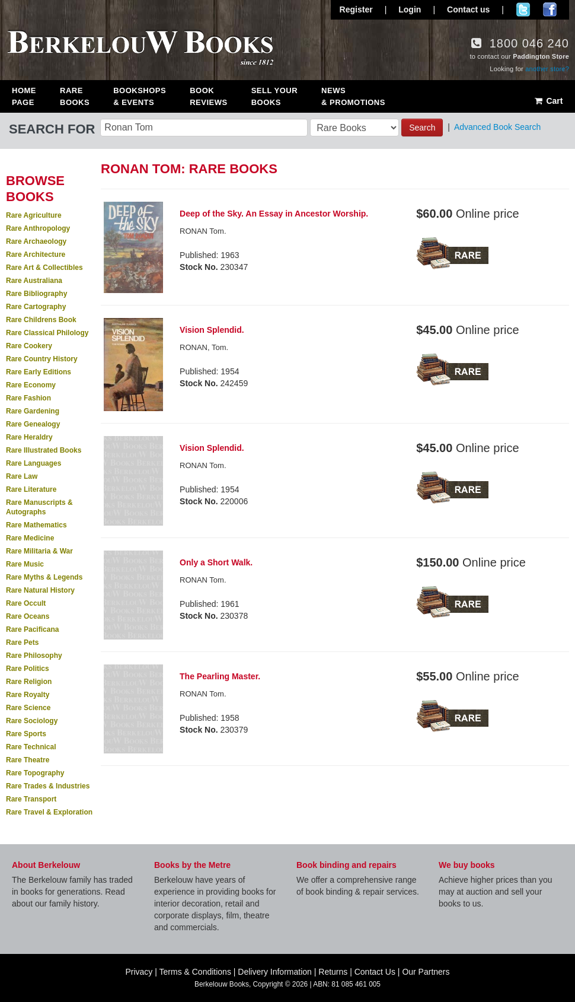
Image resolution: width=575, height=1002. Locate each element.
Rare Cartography (36, 307)
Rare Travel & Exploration (49, 812)
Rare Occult (26, 603)
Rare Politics (27, 668)
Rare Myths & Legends (44, 577)
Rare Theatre (27, 760)
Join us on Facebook (549, 9)
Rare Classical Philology (47, 333)
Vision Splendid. (212, 330)
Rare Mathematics (36, 525)
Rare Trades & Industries (48, 786)
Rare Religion (29, 681)
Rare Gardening (32, 411)
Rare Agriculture (34, 215)
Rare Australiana (34, 280)
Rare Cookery (29, 346)
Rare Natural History (40, 590)
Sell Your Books (274, 96)
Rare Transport (31, 799)
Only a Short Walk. (216, 562)
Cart (548, 101)
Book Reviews (208, 96)
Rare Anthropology (38, 228)
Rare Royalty (27, 695)
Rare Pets (22, 642)
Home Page (24, 96)
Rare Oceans (27, 616)
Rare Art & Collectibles (44, 267)
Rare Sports (26, 734)
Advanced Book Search (497, 127)
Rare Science (28, 708)
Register (356, 9)
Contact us (468, 9)
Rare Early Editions (38, 372)
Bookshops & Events (139, 96)
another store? (547, 68)
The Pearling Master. (220, 676)
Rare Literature (31, 489)
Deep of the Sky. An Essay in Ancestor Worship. (274, 213)
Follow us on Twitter (523, 9)
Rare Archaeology (36, 241)
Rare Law (21, 476)
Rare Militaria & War (39, 551)
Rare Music (25, 564)
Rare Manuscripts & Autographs (39, 507)
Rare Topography (35, 773)
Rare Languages (33, 463)
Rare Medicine (30, 538)
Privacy (138, 971)
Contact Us (374, 971)
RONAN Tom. (203, 231)
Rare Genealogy (33, 424)
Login (409, 9)
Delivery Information (275, 971)
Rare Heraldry (29, 437)
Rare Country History (42, 359)
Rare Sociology (32, 721)
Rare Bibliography (36, 294)
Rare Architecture (35, 254)
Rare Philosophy (34, 655)
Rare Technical (31, 747)
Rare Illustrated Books (43, 450)
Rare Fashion (28, 398)
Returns (332, 971)
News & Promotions (353, 96)
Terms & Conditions (195, 971)
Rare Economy (31, 385)
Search (422, 127)
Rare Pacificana (32, 629)
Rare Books (75, 96)
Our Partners (425, 971)
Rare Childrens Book (41, 320)
